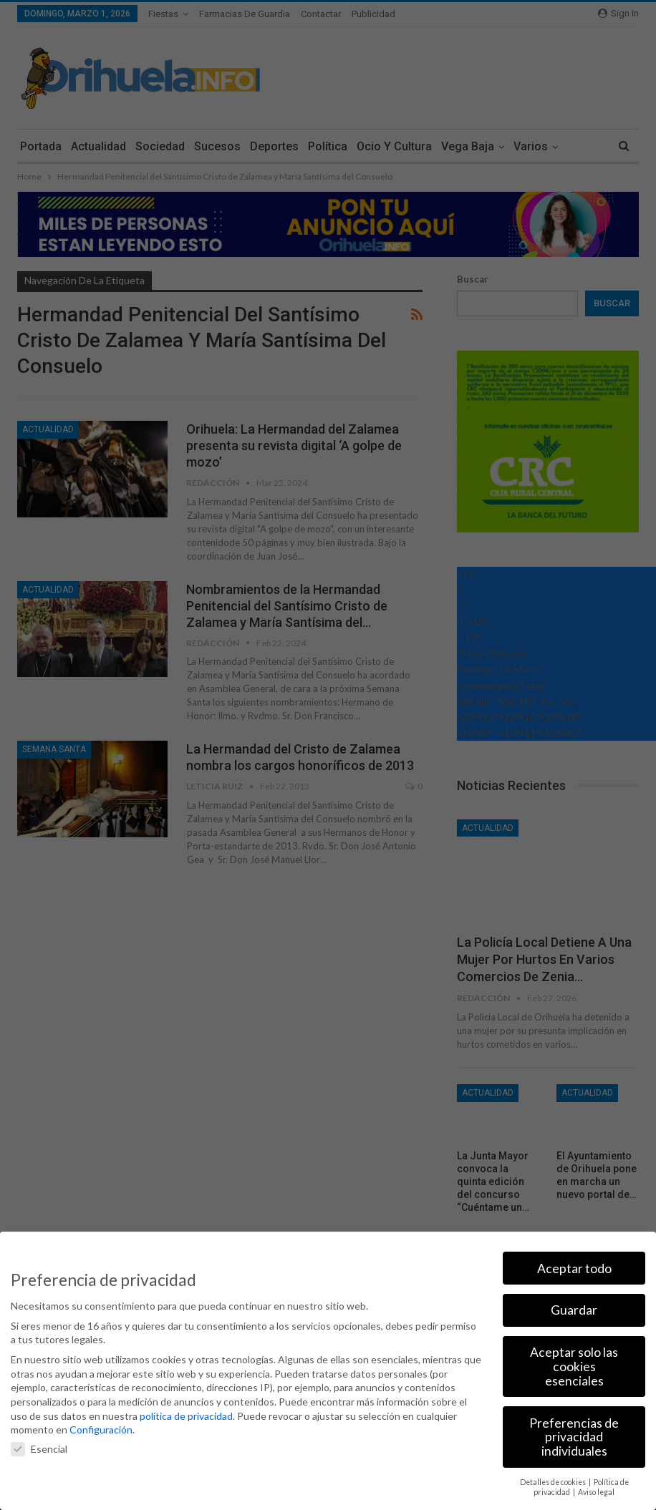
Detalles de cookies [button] (553, 1482)
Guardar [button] (574, 1309)
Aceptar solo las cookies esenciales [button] (574, 1366)
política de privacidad (186, 1416)
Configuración (100, 1429)
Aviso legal (596, 1492)
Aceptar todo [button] (574, 1268)
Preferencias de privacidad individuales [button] (574, 1437)
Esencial (39, 1449)
